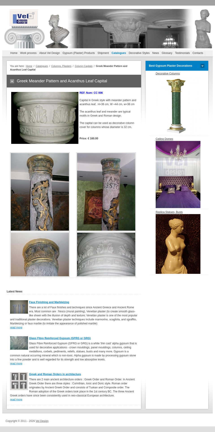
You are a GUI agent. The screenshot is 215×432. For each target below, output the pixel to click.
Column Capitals (83, 66)
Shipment (103, 53)
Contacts (197, 53)
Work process (28, 53)
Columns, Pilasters (61, 66)
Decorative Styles (139, 53)
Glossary (167, 53)
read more (16, 327)
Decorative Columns (178, 103)
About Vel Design (49, 53)
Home (13, 53)
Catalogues (119, 53)
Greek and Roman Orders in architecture (55, 374)
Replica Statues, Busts (178, 242)
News (155, 53)
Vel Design (42, 421)
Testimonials (182, 53)
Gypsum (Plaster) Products (78, 53)
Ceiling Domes (178, 172)
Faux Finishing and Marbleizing (49, 302)
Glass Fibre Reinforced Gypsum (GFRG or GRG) (60, 338)
